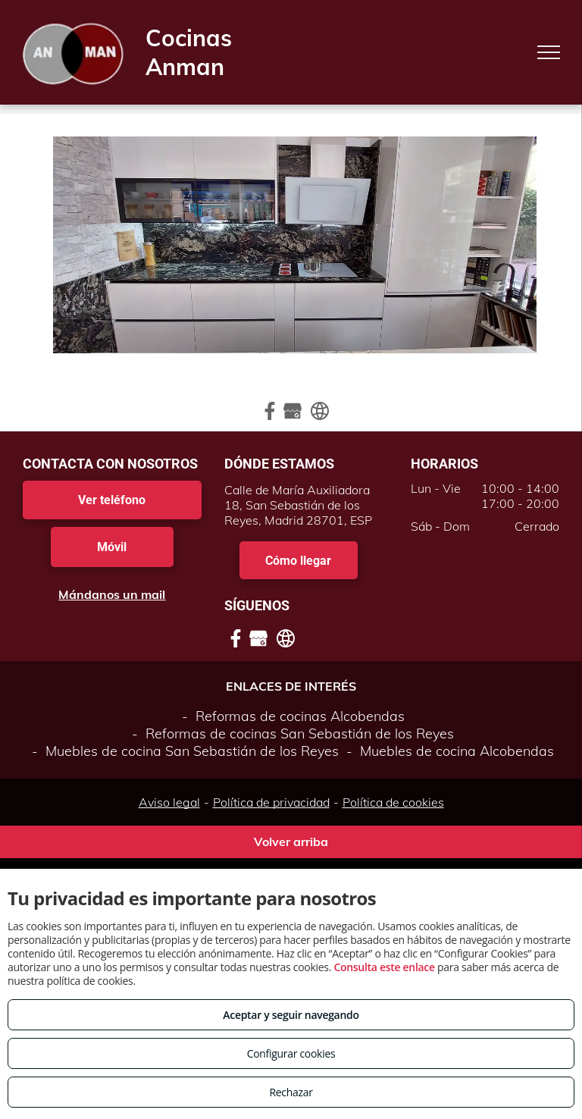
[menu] (548, 52)
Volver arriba (291, 841)
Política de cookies (393, 802)
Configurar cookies (291, 1053)
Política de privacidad (271, 802)
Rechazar (290, 1092)
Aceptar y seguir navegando (290, 1015)
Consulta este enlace (383, 967)
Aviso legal (169, 802)
